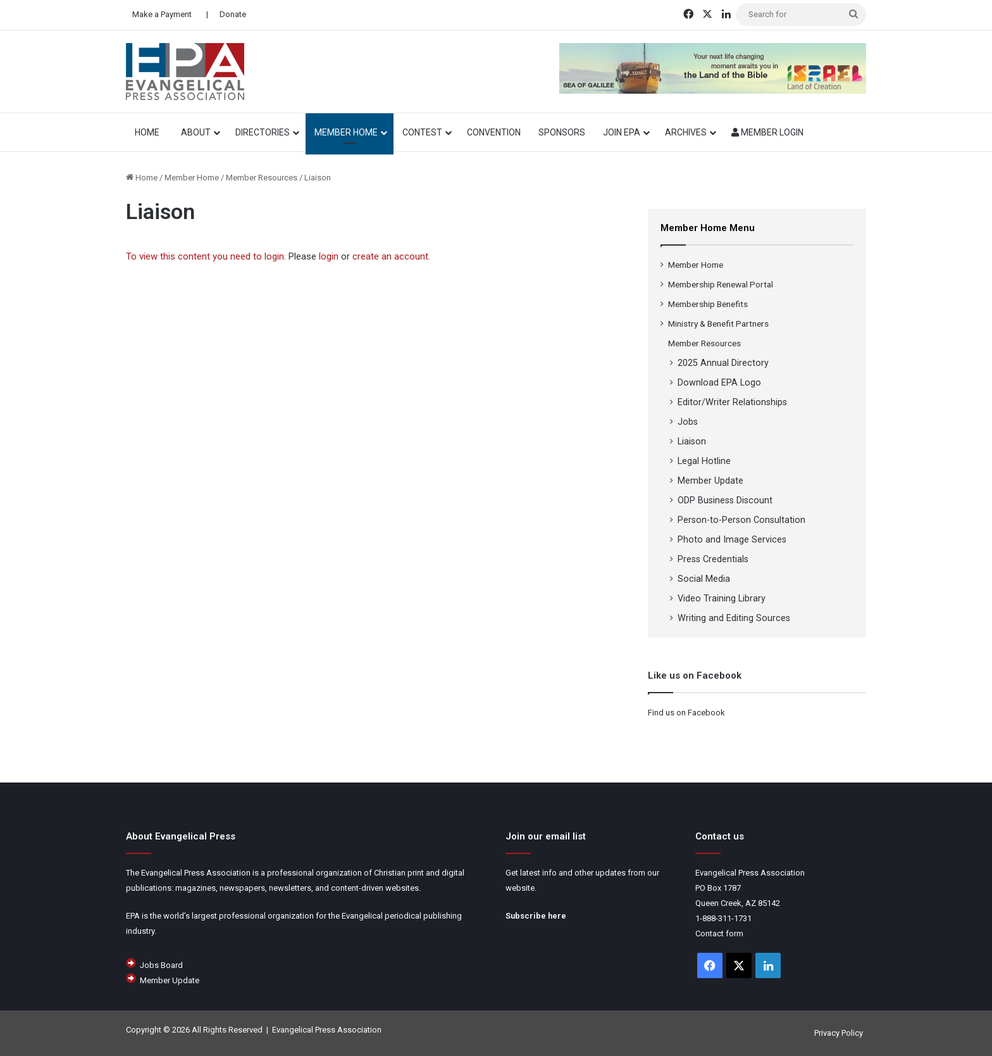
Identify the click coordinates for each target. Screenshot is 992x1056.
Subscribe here (535, 916)
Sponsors (561, 132)
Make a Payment (162, 14)
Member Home (346, 132)
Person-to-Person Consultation (741, 520)
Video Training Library (722, 598)
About (196, 132)
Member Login (767, 132)
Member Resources (261, 177)
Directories (262, 132)
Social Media (704, 579)
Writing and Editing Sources (734, 618)
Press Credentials (713, 559)
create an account (390, 256)
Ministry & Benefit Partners (718, 323)
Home (142, 177)
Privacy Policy (838, 1033)
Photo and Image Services (732, 539)
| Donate (225, 14)
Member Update (710, 480)
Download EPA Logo (719, 382)
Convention (494, 132)
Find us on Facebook (686, 712)
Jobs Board (161, 965)
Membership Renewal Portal (720, 284)
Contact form (719, 933)
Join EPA (621, 132)
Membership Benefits (708, 304)
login (328, 256)
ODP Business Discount (725, 500)
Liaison (692, 441)
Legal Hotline (704, 461)
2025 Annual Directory (723, 363)
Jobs (688, 422)
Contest (422, 132)
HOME (149, 132)
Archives (686, 132)
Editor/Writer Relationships (732, 402)
